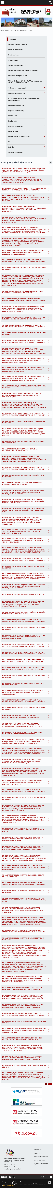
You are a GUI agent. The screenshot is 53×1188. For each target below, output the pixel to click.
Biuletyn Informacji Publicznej (10, 12)
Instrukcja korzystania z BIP (41, 1164)
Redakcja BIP (37, 1150)
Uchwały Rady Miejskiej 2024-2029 (21, 30)
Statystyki (37, 1153)
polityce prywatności (9, 1185)
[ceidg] (26, 1102)
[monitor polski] (26, 1122)
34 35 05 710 (11, 1164)
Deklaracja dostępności (41, 1156)
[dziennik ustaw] (26, 1112)
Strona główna (5, 30)
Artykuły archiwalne (39, 1160)
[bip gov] (26, 1133)
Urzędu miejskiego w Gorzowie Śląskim (31, 12)
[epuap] (26, 1091)
